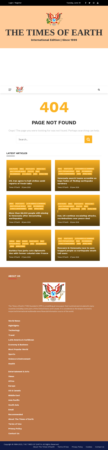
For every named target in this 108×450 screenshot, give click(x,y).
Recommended (15, 174)
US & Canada (26, 174)
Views (35, 174)
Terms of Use (14, 424)
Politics (31, 171)
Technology (14, 330)
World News (87, 174)
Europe (24, 241)
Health (11, 364)
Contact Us (13, 433)
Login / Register (15, 3)
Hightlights (30, 169)
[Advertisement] (54, 67)
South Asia (13, 405)
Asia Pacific (14, 169)
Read (37, 171)
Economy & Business (18, 345)
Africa (12, 241)
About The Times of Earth (21, 419)
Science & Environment (67, 174)
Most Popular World (18, 171)
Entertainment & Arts (18, 371)
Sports (11, 354)
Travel (11, 335)
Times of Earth (14, 187)
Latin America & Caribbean (84, 169)
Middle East (41, 169)
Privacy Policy (15, 429)
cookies (89, 447)
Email (22, 169)
